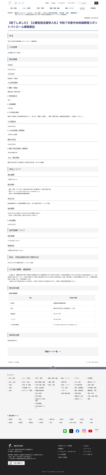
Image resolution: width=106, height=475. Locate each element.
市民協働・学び (26, 387)
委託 (67, 12)
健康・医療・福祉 (53, 378)
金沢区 (61, 419)
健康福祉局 (74, 12)
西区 (61, 422)
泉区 (30, 419)
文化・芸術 (65, 387)
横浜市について (92, 382)
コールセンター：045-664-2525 (66, 451)
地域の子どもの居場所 (40, 399)
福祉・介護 (52, 384)
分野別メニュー (79, 398)
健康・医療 (52, 382)
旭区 (20, 419)
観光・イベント (65, 378)
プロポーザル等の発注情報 (50, 12)
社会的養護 (38, 403)
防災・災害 (12, 382)
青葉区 (11, 419)
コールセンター (62, 3)
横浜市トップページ (20, 12)
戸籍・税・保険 (26, 384)
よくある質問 (62, 454)
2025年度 (61, 12)
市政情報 (89, 378)
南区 (91, 422)
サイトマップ (87, 448)
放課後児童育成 (39, 390)
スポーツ (64, 390)
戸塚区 (41, 422)
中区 (51, 422)
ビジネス (30, 12)
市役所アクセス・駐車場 (65, 445)
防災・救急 (12, 378)
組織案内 (60, 448)
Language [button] (53, 3)
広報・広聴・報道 (92, 396)
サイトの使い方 (88, 454)
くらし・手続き (26, 378)
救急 (10, 387)
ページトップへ (53, 368)
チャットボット (71, 3)
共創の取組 (78, 393)
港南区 (72, 419)
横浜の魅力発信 (66, 393)
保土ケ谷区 (73, 422)
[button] (53, 351)
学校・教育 (38, 393)
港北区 (82, 419)
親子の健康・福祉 (40, 382)
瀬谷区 (11, 422)
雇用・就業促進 (79, 390)
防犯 (10, 390)
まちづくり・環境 (27, 390)
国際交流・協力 (79, 396)
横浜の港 (64, 382)
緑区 (81, 422)
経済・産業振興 (79, 387)
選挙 (89, 398)
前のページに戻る (14, 362)
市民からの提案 (62, 457)
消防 (10, 384)
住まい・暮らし (26, 382)
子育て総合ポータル (40, 407)
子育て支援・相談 (40, 384)
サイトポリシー (88, 451)
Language (86, 445)
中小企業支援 (78, 384)
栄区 (91, 419)
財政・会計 (91, 393)
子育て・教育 (38, 378)
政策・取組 (91, 384)
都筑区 (21, 422)
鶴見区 (31, 422)
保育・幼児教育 (39, 387)
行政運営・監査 (92, 387)
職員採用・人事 (92, 390)
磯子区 (41, 419)
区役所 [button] (47, 3)
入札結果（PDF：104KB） (14, 52)
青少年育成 (38, 396)
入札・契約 (37, 12)
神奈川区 (52, 419)
